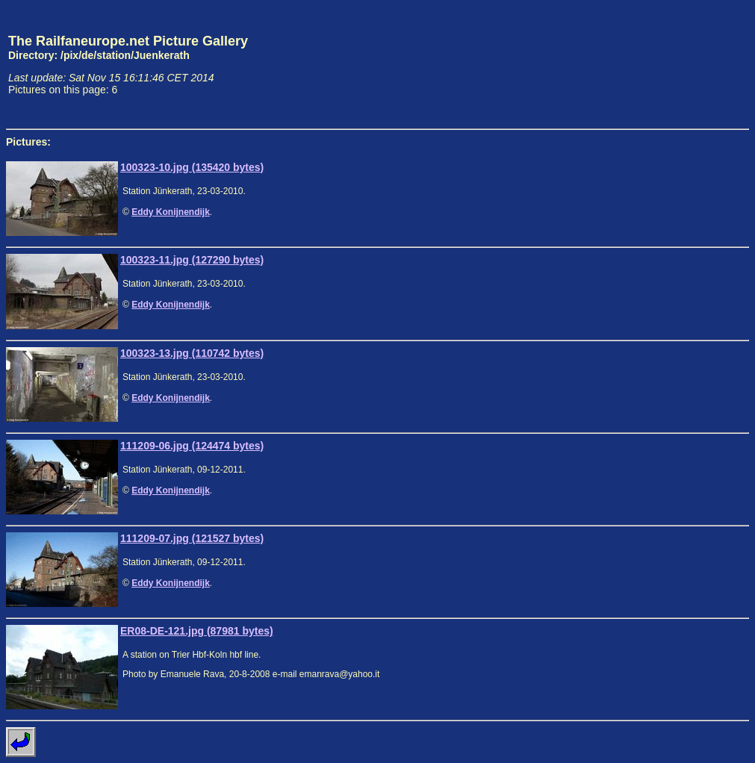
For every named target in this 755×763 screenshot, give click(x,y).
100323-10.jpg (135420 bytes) (192, 167)
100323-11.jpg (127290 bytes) (192, 260)
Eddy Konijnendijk (170, 212)
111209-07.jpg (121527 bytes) (192, 538)
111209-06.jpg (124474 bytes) (192, 446)
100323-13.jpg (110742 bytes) (192, 353)
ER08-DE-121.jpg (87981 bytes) (196, 631)
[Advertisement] (679, 64)
